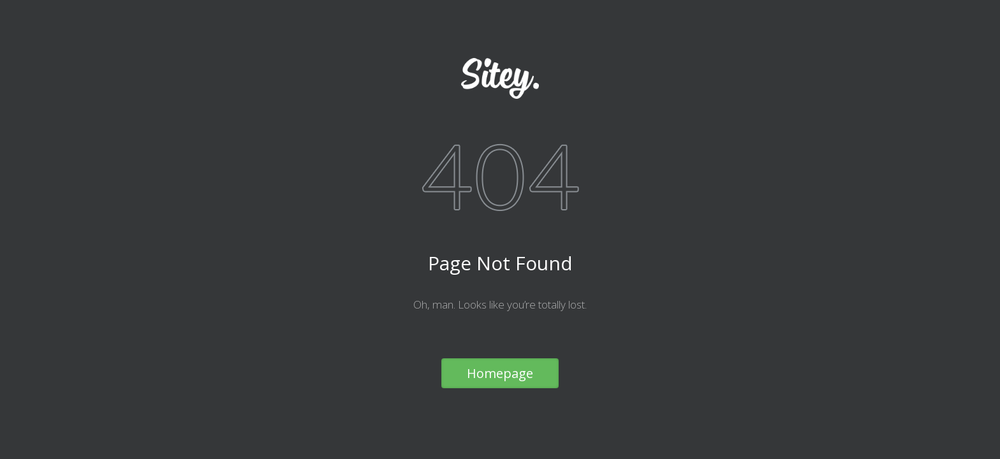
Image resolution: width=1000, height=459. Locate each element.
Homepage (500, 373)
